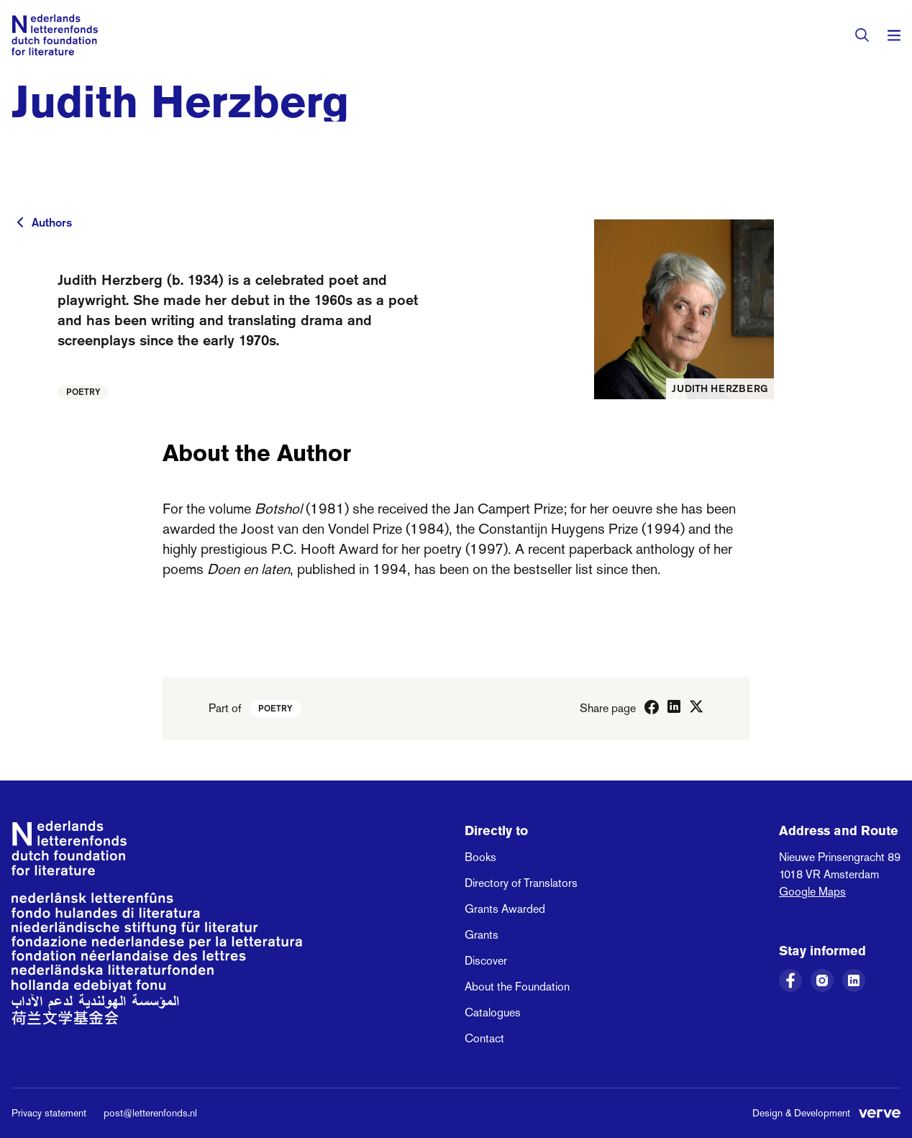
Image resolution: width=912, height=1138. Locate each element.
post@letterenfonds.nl (150, 1112)
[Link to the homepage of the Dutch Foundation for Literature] (55, 34)
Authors (52, 222)
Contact (484, 1038)
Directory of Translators (521, 883)
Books (480, 857)
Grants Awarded (505, 908)
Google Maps (812, 891)
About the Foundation (517, 986)
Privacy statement (49, 1112)
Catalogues (493, 1012)
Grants (481, 934)
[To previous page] (20, 222)
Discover (486, 960)
